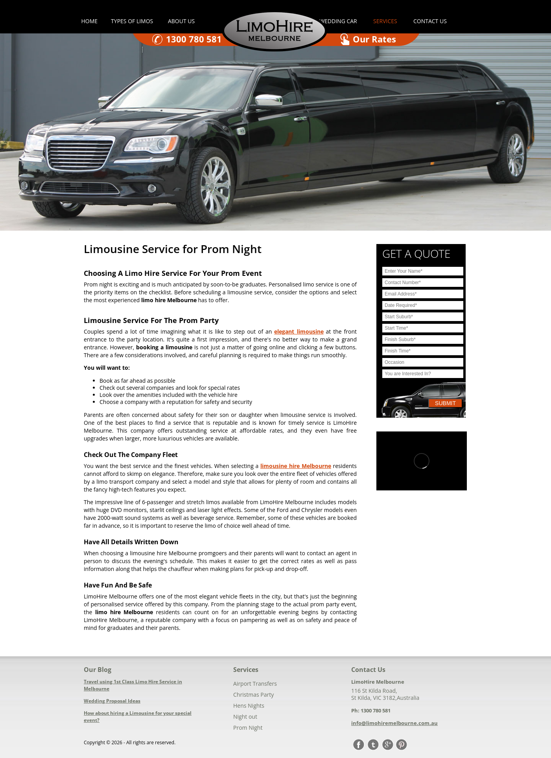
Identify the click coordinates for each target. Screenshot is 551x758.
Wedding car (338, 21)
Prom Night (247, 727)
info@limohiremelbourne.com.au (394, 723)
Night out (245, 716)
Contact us (430, 21)
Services (385, 21)
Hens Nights (248, 705)
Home (89, 21)
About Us (181, 21)
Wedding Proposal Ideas (112, 700)
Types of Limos (133, 21)
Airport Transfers (255, 683)
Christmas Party (253, 694)
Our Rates (374, 39)
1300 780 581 (194, 39)
